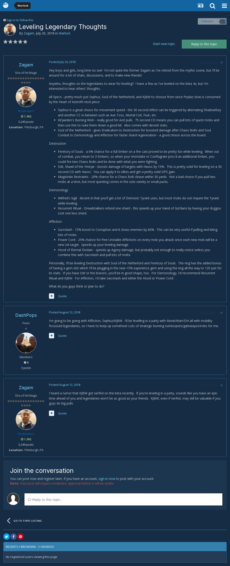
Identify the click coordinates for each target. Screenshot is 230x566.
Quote (62, 296)
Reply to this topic (204, 44)
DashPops (26, 315)
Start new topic (164, 44)
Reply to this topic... (45, 499)
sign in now (107, 478)
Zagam (29, 33)
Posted (62, 62)
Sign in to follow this (20, 20)
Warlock (64, 33)
